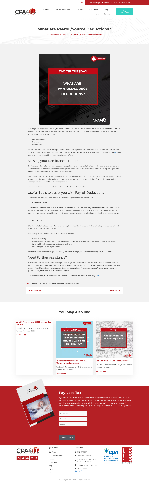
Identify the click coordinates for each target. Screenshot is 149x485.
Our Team (52, 452)
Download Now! (67, 438)
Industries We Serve (64, 9)
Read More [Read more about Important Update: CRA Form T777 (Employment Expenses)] (61, 374)
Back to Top (79, 471)
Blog (107, 9)
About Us (46, 9)
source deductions (72, 283)
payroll (48, 283)
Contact (107, 14)
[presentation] (73, 431)
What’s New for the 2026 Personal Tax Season (33, 323)
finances (41, 283)
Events (97, 14)
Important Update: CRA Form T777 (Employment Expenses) (72, 361)
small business (58, 283)
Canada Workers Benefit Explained (112, 360)
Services (80, 9)
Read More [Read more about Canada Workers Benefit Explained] (101, 371)
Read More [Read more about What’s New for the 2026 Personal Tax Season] (21, 335)
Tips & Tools (94, 9)
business (33, 283)
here (116, 152)
